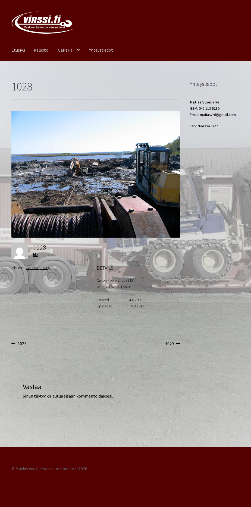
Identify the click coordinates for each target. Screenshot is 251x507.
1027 (21, 343)
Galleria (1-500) (38, 267)
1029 (172, 343)
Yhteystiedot (101, 50)
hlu (35, 254)
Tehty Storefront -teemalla (37, 475)
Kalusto (41, 50)
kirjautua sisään (61, 396)
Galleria (65, 50)
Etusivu (18, 50)
